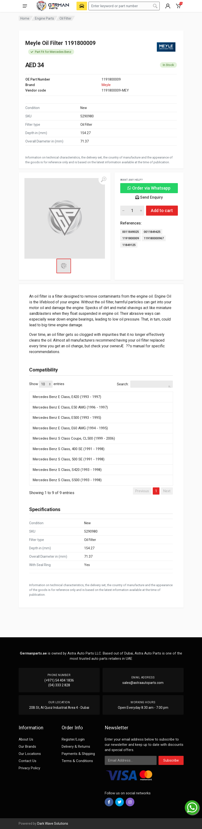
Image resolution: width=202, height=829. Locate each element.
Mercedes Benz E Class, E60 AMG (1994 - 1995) (70, 428)
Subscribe (171, 760)
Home (24, 18)
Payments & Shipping (78, 754)
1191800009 (130, 238)
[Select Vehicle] (81, 6)
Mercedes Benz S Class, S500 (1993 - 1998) (67, 480)
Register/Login (73, 739)
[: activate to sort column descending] (101, 391)
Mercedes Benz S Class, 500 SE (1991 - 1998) (68, 459)
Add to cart (162, 210)
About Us (26, 739)
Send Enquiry (149, 197)
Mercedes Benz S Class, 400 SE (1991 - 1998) (68, 449)
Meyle (106, 85)
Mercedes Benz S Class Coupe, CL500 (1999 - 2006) (74, 438)
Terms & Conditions (77, 761)
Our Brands (27, 746)
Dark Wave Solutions (52, 823)
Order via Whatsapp (148, 188)
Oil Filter (65, 18)
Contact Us (27, 761)
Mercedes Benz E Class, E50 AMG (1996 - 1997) (70, 407)
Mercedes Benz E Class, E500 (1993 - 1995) (67, 417)
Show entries (46, 384)
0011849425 (152, 232)
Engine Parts (44, 18)
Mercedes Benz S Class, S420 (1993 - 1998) (67, 470)
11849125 (129, 245)
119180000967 (154, 238)
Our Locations (30, 754)
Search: (145, 384)
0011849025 (130, 232)
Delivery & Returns (76, 746)
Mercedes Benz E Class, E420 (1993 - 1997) (67, 397)
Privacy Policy (29, 768)
